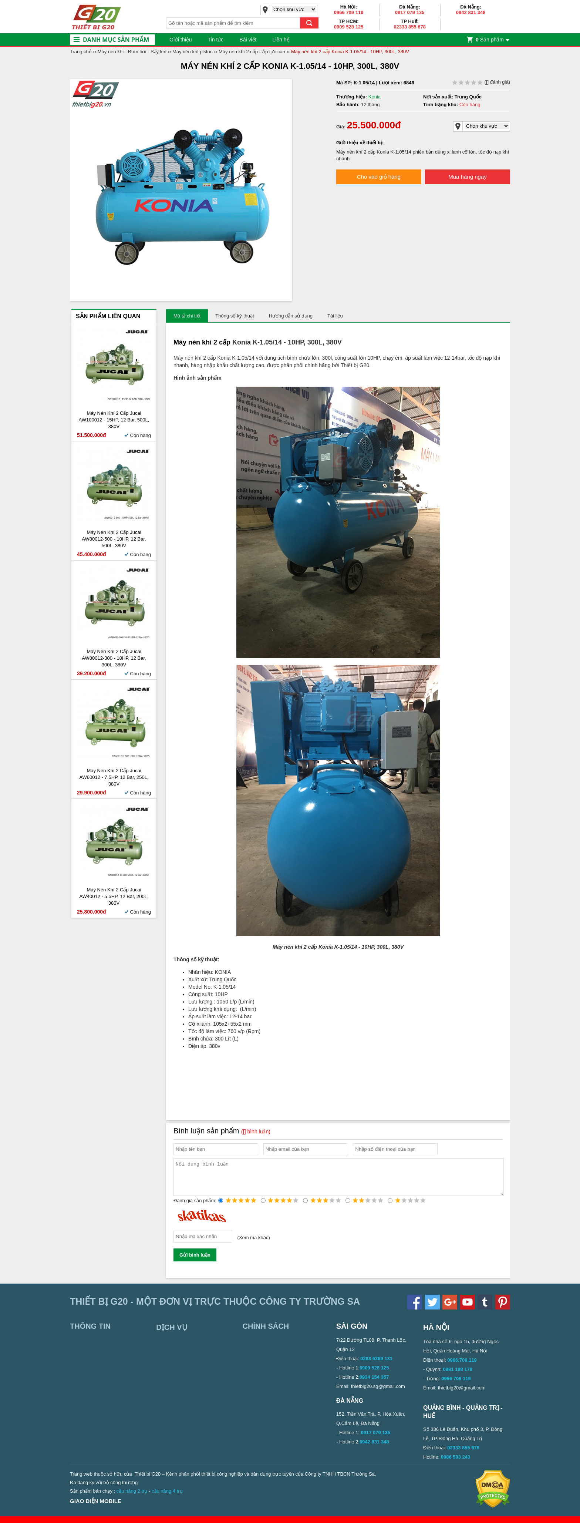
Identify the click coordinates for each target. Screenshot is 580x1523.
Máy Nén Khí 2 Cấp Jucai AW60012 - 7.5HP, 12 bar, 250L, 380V (113, 777)
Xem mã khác (253, 1244)
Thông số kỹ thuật (234, 316)
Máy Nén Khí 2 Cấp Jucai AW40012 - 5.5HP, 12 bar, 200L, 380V (113, 896)
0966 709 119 (349, 12)
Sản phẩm (490, 40)
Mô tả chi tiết (186, 316)
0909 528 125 (349, 27)
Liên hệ (280, 40)
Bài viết (247, 40)
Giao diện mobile (95, 1507)
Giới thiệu (180, 40)
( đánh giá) (481, 82)
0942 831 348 (471, 12)
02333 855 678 (410, 27)
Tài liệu (335, 316)
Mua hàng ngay (467, 177)
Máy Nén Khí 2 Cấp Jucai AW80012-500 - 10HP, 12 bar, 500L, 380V (114, 538)
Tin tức (216, 40)
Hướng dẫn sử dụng (291, 316)
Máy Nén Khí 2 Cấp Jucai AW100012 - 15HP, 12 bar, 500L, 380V (114, 419)
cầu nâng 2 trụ (132, 1497)
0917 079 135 (410, 12)
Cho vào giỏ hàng (379, 177)
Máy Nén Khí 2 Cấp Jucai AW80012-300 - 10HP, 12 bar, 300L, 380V (114, 658)
